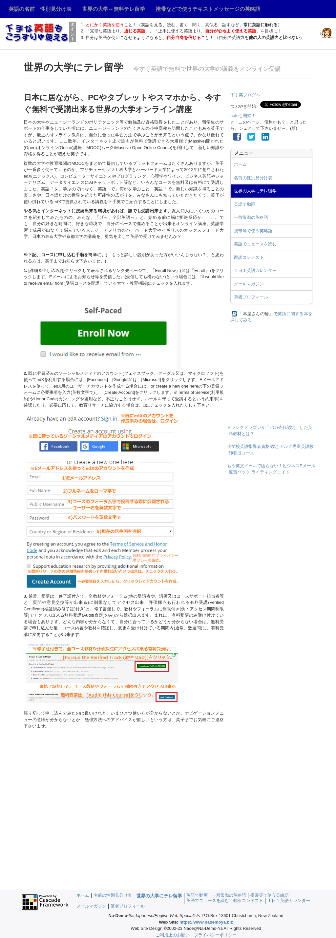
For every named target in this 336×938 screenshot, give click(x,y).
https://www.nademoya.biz (206, 922)
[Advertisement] (271, 371)
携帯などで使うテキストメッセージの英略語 (208, 9)
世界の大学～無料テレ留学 (113, 9)
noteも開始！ (243, 115)
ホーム (240, 164)
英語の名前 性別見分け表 (40, 9)
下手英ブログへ (245, 94)
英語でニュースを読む (255, 243)
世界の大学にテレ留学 (255, 190)
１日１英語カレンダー (255, 270)
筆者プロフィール (251, 297)
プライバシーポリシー (215, 934)
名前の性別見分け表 (253, 177)
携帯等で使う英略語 (253, 230)
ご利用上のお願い (173, 934)
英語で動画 (244, 204)
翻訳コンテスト (249, 257)
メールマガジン (249, 283)
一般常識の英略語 (251, 217)
